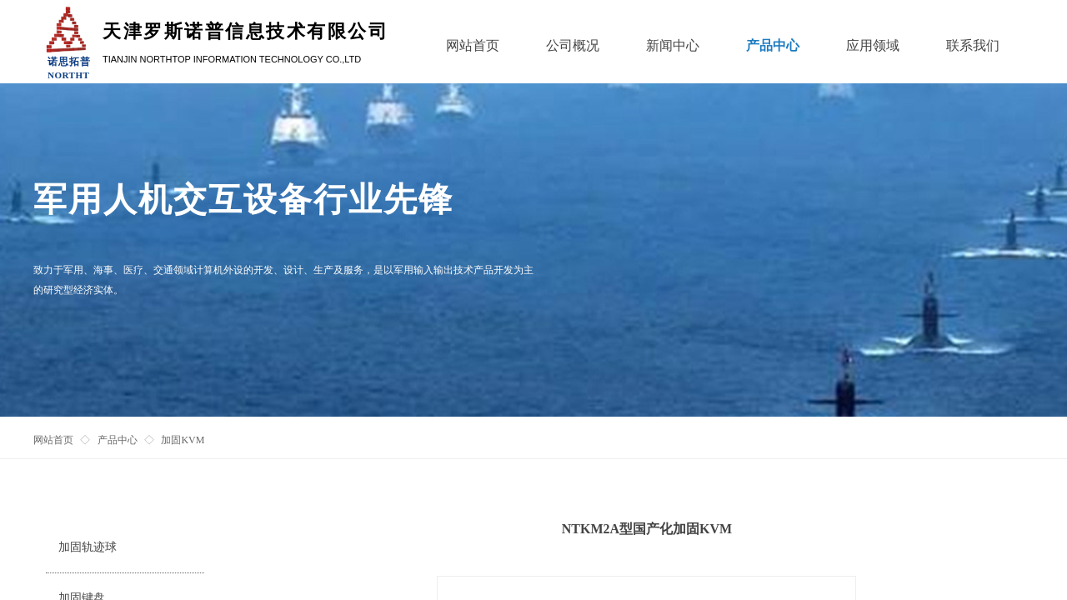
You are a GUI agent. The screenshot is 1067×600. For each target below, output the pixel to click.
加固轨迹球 (87, 547)
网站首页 (53, 440)
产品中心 (118, 440)
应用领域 (872, 45)
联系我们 (972, 45)
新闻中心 (672, 45)
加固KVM (182, 440)
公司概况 (572, 45)
